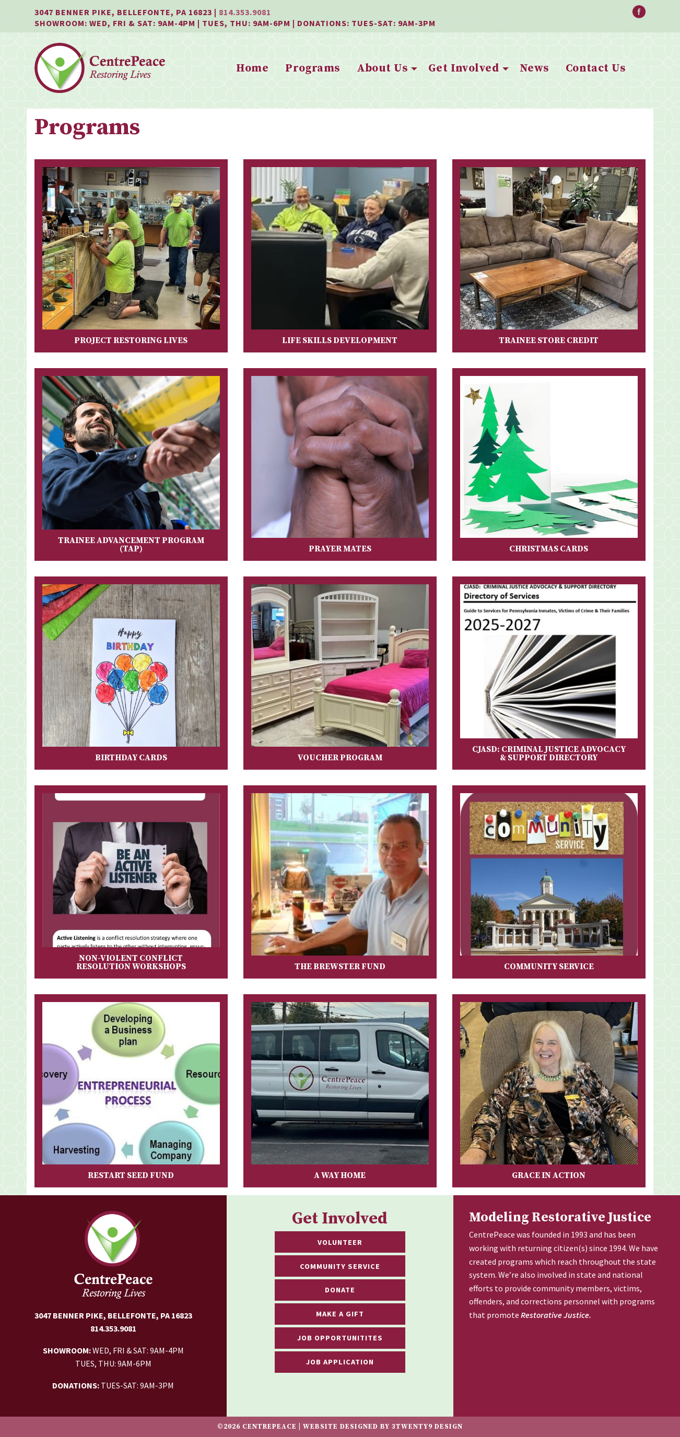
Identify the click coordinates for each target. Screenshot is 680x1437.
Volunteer (340, 1242)
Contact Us (595, 68)
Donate (340, 1289)
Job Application (340, 1362)
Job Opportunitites (340, 1337)
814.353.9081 (245, 12)
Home (252, 68)
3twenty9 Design (427, 1426)
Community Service (340, 1266)
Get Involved (463, 68)
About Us (382, 68)
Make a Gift (340, 1313)
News (534, 68)
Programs (312, 68)
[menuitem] (252, 68)
